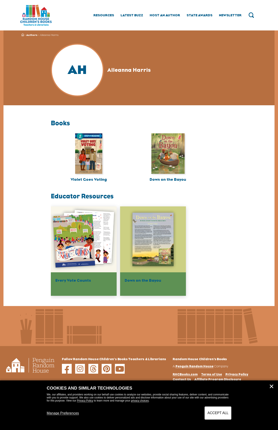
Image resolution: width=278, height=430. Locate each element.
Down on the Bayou (168, 179)
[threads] (93, 369)
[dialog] (139, 405)
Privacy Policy (85, 400)
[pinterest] (106, 369)
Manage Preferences (63, 413)
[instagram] (80, 369)
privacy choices (140, 400)
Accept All (217, 413)
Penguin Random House (194, 366)
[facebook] (67, 369)
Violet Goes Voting (89, 179)
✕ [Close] (271, 386)
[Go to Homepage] (36, 15)
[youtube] (120, 369)
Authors (31, 35)
